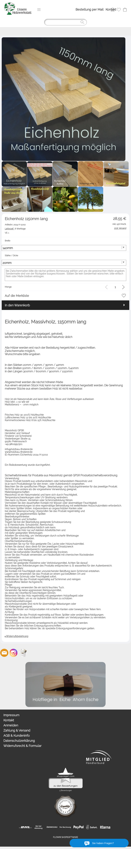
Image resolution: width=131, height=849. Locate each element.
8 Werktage (15, 229)
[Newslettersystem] (22, 653)
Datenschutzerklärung (19, 740)
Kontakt (111, 9)
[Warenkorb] (125, 9)
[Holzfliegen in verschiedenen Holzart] (65, 663)
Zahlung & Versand (16, 730)
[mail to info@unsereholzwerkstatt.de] (4, 653)
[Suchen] (65, 22)
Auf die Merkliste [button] (17, 295)
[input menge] (115, 287)
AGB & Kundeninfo (16, 735)
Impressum (11, 715)
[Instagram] (13, 653)
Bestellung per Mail (90, 9)
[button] (39, 9)
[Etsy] (32, 653)
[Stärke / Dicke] (64, 262)
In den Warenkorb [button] (17, 305)
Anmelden (10, 725)
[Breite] (64, 248)
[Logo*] (17, 3)
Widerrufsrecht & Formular (22, 746)
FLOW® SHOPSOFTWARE (65, 837)
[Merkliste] (119, 9)
